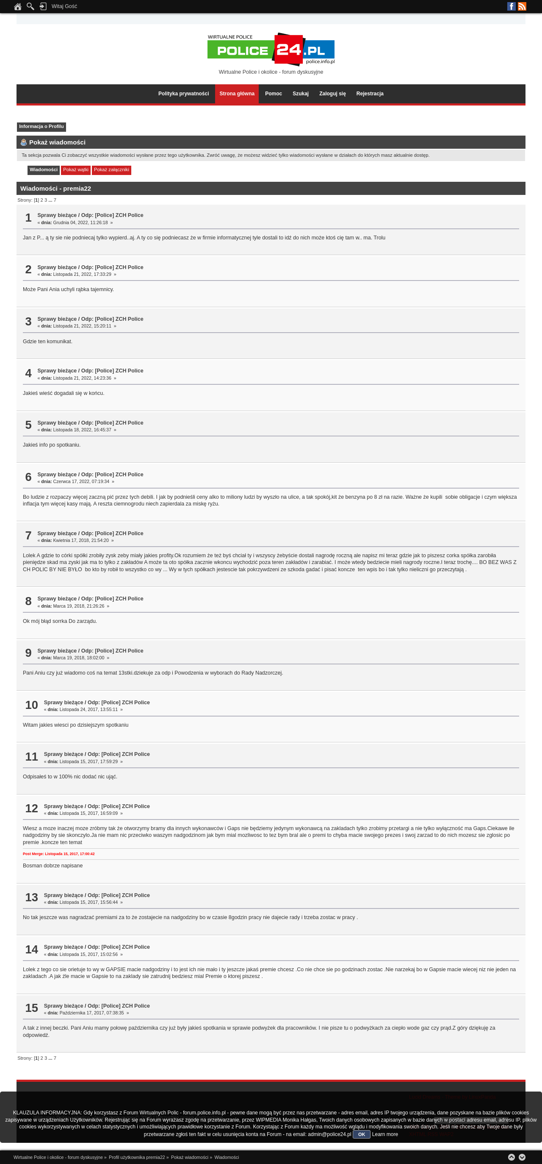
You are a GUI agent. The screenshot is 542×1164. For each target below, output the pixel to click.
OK (361, 1134)
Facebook (511, 6)
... (50, 200)
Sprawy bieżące (57, 215)
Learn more (385, 1134)
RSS (522, 6)
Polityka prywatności (183, 94)
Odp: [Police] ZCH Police (112, 215)
